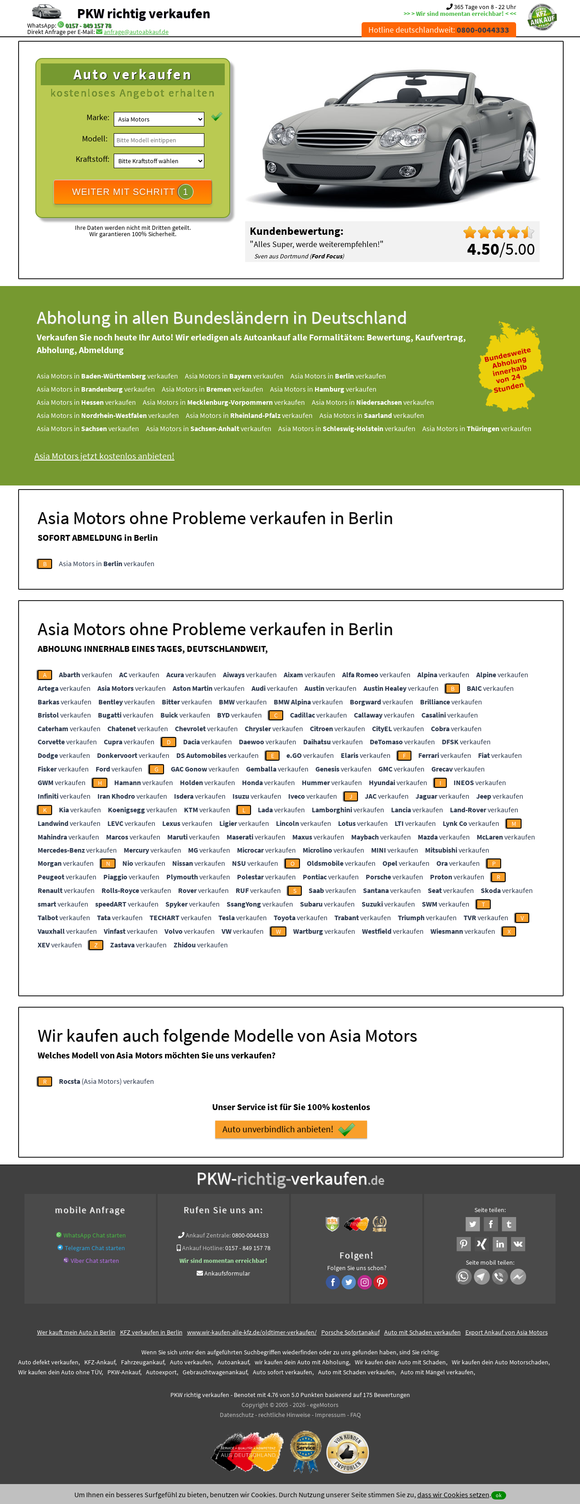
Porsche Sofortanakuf (350, 1332)
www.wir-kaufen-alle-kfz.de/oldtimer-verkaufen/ (252, 1332)
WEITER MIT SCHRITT (132, 191)
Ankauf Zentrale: (208, 1235)
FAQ (355, 1415)
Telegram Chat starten (95, 1248)
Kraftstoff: (92, 159)
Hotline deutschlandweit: (438, 29)
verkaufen (85, 674)
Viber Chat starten (95, 1261)
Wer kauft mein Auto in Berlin (76, 1332)
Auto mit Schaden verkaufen (422, 1332)
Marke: (98, 117)
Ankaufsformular (227, 1273)
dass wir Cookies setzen (453, 1494)
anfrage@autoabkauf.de (136, 32)
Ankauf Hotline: (203, 1248)
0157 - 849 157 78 (88, 25)
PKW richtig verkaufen (143, 13)
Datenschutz (237, 1415)
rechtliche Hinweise (284, 1415)
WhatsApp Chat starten (94, 1235)
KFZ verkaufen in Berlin (151, 1332)
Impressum (330, 1415)
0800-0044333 (250, 1235)
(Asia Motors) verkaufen (106, 1081)
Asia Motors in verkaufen (107, 375)
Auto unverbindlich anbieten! (288, 1129)
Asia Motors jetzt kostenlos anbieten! (104, 455)
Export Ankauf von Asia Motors (506, 1332)
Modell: (94, 138)
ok (499, 1495)
